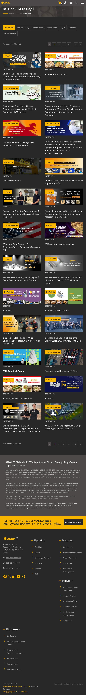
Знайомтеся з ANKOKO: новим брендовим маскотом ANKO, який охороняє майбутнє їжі (19, 109)
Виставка (72, 28)
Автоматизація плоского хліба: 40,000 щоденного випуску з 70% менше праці (63, 280)
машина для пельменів (29, 508)
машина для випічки (49, 505)
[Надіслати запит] (59, 2)
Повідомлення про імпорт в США (61, 371)
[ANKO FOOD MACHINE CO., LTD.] (15, 539)
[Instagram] (23, 577)
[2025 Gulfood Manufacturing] (64, 230)
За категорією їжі (70, 606)
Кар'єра (38, 568)
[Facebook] (5, 577)
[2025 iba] (64, 384)
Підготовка (67, 563)
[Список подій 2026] (22, 166)
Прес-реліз (52, 28)
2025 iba (49, 398)
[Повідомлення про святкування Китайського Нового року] (22, 128)
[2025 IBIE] (22, 296)
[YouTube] (18, 577)
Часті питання (12, 658)
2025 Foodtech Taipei (13, 371)
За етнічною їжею (70, 601)
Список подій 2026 (12, 180)
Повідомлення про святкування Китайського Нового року (18, 144)
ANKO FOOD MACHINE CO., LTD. (16, 686)
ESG (36, 574)
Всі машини (68, 547)
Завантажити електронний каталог (16, 651)
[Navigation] (82, 3)
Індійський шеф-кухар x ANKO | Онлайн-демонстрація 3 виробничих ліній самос (21, 340)
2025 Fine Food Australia (57, 310)
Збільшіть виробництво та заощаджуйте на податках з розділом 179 (21, 247)
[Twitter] (9, 576)
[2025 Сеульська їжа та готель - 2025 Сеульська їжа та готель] (22, 384)
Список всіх (9, 28)
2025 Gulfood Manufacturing (59, 244)
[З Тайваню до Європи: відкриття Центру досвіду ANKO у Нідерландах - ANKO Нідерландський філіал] (64, 323)
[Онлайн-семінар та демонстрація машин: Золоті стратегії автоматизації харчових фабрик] (22, 60)
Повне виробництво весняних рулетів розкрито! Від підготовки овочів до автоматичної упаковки (63, 214)
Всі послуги (11, 636)
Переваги (38, 563)
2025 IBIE (7, 310)
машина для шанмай (64, 505)
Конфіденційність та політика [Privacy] (15, 691)
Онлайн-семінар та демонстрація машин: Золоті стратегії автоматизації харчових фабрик (22, 76)
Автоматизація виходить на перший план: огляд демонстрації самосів (21, 279)
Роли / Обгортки (69, 558)
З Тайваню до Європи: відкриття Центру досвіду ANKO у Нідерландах (63, 339)
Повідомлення (38, 28)
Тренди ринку (23, 28)
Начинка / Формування (72, 552)
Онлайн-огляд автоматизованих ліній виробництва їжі (64, 182)
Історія (37, 552)
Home (11, 13)
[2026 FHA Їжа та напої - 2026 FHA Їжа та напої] (64, 60)
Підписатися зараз (73, 522)
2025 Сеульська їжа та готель (17, 398)
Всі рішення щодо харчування (70, 588)
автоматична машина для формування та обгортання (58, 503)
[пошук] (76, 3)
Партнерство (12, 664)
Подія (62, 28)
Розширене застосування (68, 570)
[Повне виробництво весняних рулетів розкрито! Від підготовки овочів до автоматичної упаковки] (64, 197)
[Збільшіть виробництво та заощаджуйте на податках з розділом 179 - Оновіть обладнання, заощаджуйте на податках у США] (22, 230)
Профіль (38, 547)
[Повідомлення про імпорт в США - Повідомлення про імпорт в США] (64, 357)
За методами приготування (68, 613)
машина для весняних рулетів (16, 505)
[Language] (70, 3)
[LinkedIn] (13, 577)
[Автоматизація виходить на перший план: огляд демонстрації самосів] (22, 263)
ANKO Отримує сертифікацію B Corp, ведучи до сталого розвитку (63, 427)
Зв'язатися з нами (55, 508)
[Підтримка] (65, 3)
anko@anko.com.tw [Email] (13, 557)
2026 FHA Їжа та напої (56, 74)
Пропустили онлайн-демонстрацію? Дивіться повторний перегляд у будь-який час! (22, 214)
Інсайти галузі (10, 33)
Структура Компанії (43, 558)
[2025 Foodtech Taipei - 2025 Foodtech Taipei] (22, 357)
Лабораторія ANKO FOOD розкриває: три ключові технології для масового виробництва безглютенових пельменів (63, 110)
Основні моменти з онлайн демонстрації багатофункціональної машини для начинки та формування (21, 428)
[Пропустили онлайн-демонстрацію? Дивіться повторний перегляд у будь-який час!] (22, 197)
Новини (27, 13)
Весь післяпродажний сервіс (16, 643)
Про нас (19, 13)
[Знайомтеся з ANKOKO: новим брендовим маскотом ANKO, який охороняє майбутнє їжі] (22, 92)
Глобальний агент (14, 669)
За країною (67, 620)
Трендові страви (69, 596)
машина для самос (34, 505)
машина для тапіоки (12, 508)
